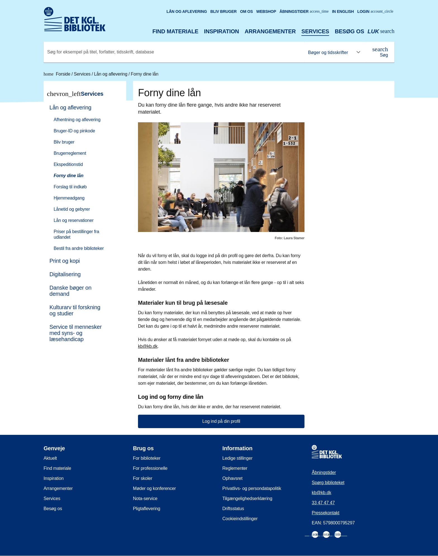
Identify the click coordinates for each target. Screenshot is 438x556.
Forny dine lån (144, 74)
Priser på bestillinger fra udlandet (76, 234)
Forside (58, 74)
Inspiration (221, 31)
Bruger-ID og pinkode (74, 130)
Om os (246, 11)
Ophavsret (232, 478)
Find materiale (176, 31)
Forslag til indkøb (70, 186)
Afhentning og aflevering (77, 119)
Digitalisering (65, 274)
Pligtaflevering (146, 508)
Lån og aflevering (186, 11)
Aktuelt (50, 458)
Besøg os (349, 31)
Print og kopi (64, 261)
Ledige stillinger (237, 458)
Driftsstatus (233, 508)
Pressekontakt (325, 512)
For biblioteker (146, 458)
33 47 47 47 (323, 502)
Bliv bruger (223, 11)
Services (315, 31)
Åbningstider (304, 11)
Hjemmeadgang (69, 198)
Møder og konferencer (154, 488)
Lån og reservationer (74, 220)
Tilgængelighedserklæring (247, 498)
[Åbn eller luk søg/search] (381, 31)
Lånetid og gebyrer (72, 209)
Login (375, 11)
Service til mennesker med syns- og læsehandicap (75, 333)
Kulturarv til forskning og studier (74, 310)
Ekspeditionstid (68, 164)
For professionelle (150, 468)
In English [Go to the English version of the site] (343, 11)
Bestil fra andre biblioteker (79, 248)
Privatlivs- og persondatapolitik (251, 488)
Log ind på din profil (221, 421)
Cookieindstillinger (240, 518)
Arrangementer (270, 31)
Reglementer (234, 468)
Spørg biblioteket (328, 482)
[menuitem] (82, 177)
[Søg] (380, 52)
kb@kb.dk (148, 346)
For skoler (142, 478)
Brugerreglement (70, 153)
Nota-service (145, 498)
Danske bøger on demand (70, 291)
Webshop (266, 11)
